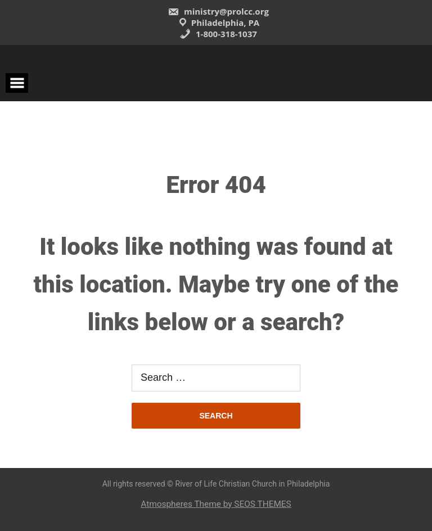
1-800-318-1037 (218, 33)
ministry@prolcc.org (218, 11)
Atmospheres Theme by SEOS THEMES (216, 504)
